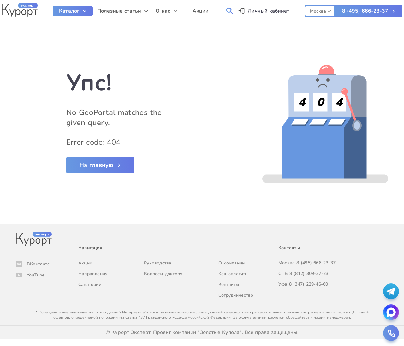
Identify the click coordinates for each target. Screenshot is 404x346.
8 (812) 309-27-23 (309, 273)
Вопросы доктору (163, 274)
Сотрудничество (235, 295)
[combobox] (320, 10)
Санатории (89, 285)
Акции (85, 263)
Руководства (157, 263)
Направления (93, 274)
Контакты (228, 285)
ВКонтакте (38, 264)
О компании (231, 263)
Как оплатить (233, 274)
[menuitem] (73, 11)
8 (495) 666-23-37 (365, 11)
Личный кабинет (268, 11)
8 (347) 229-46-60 (308, 284)
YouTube (36, 275)
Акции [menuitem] (201, 11)
